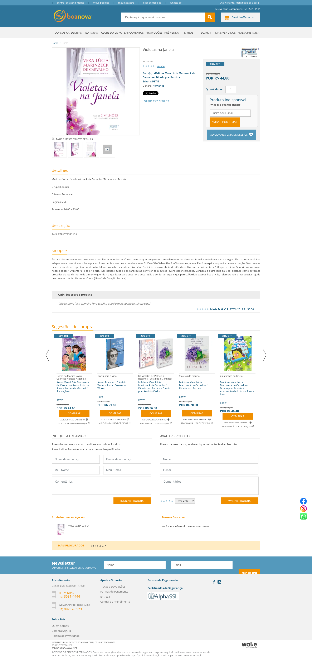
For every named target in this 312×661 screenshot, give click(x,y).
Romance (158, 85)
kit (92, 546)
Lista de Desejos (152, 2)
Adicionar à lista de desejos (229, 134)
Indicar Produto (132, 501)
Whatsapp (175, 2)
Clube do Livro (111, 32)
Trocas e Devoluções (112, 586)
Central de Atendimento (70, 2)
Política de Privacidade (65, 636)
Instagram (219, 582)
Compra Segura (61, 631)
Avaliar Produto (239, 501)
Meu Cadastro (126, 2)
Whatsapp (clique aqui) (75, 605)
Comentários (101, 486)
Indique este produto (156, 101)
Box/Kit (206, 32)
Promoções (154, 32)
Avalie (161, 66)
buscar (210, 17)
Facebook (214, 582)
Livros (188, 32)
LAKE (115, 390)
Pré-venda (171, 32)
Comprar (74, 413)
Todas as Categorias (67, 32)
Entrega (105, 596)
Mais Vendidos (225, 32)
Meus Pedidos (101, 2)
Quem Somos (60, 626)
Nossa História (248, 32)
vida (101, 546)
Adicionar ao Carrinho (74, 419)
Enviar (246, 573)
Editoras (91, 32)
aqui (254, 2)
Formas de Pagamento (114, 591)
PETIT (155, 81)
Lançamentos (134, 32)
